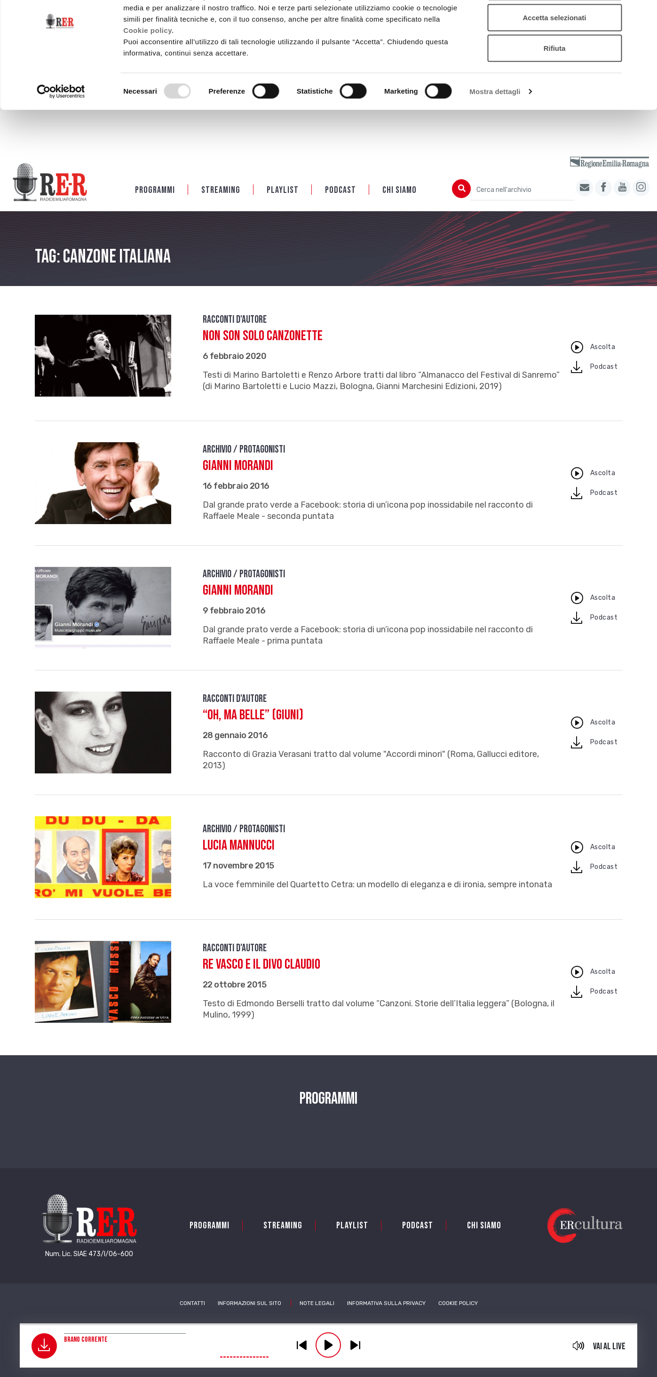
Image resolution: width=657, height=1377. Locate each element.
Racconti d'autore (235, 320)
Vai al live (609, 1346)
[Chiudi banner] (642, 14)
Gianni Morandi (238, 466)
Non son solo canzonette (263, 336)
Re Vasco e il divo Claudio (261, 965)
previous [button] (301, 1345)
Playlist (283, 191)
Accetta (554, 25)
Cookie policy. (148, 68)
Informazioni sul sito (249, 1304)
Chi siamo (399, 191)
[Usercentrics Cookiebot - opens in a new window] (61, 130)
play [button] (328, 1345)
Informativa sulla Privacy (386, 1304)
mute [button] (578, 1345)
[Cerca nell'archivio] (522, 190)
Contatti (192, 1304)
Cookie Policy (458, 1304)
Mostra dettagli (494, 130)
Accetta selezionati (554, 56)
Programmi (155, 191)
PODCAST (340, 191)
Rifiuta (555, 86)
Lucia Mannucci (239, 846)
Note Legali (317, 1304)
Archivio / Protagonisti (244, 450)
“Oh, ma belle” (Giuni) (253, 716)
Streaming (220, 191)
